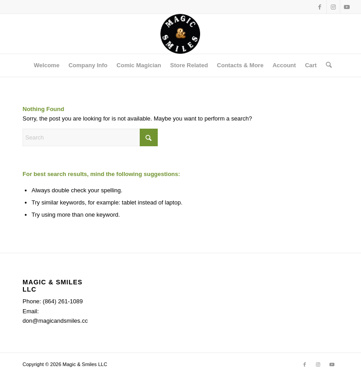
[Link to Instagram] (333, 7)
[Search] (326, 65)
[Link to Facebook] (319, 7)
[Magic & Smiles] (180, 34)
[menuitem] (46, 65)
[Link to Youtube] (347, 7)
